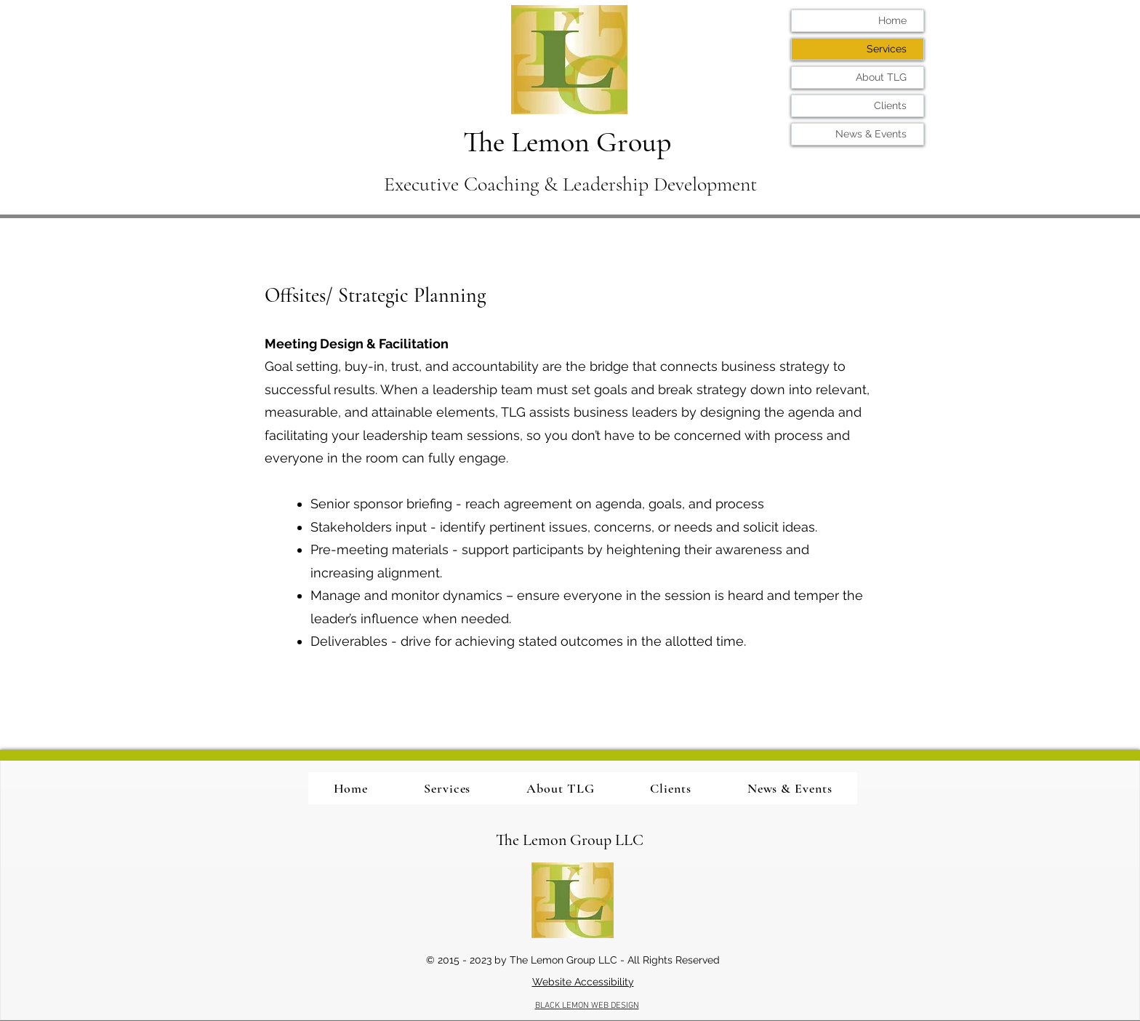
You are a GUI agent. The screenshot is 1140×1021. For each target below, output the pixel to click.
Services (887, 49)
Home (892, 20)
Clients (890, 105)
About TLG (881, 77)
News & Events (871, 134)
